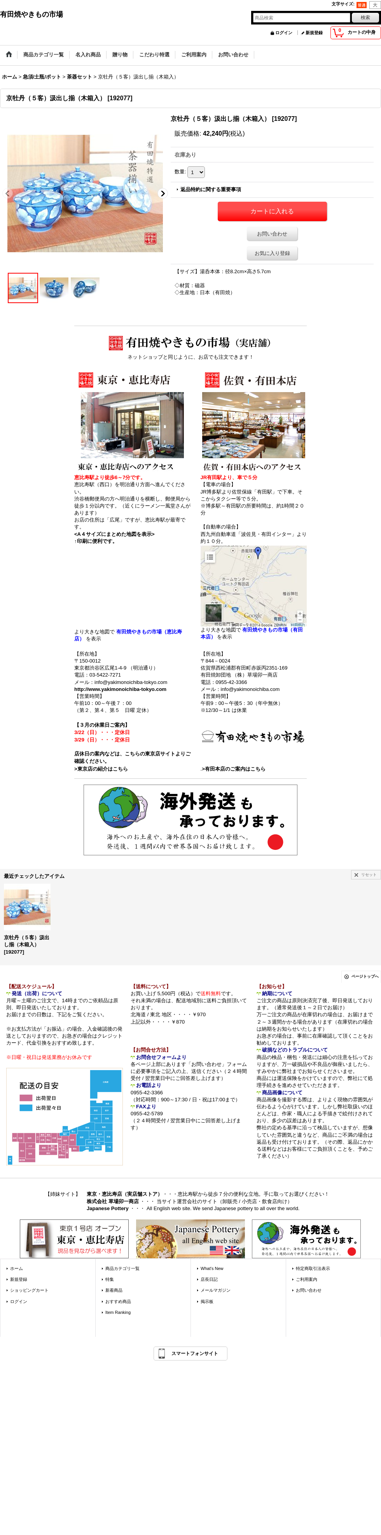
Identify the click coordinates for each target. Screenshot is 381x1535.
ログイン (283, 32)
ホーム (16, 1268)
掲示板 (207, 1301)
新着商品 (113, 1290)
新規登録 (314, 32)
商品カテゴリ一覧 (122, 1268)
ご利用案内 (306, 1279)
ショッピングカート (29, 1290)
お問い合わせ (272, 234)
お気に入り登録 (272, 253)
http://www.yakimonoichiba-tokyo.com (120, 689)
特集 (109, 1279)
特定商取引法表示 (313, 1268)
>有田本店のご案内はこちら (234, 769)
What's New (212, 1268)
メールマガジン (216, 1290)
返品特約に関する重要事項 (210, 189)
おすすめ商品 (118, 1301)
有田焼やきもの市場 (31, 14)
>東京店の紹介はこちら (101, 769)
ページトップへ (365, 976)
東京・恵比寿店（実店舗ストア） (125, 1194)
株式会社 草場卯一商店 (113, 1201)
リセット (369, 874)
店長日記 (209, 1279)
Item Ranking (118, 1312)
